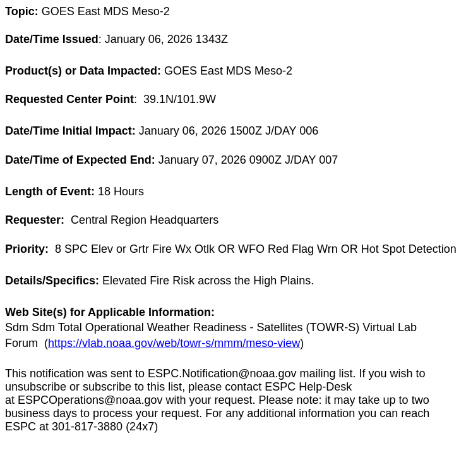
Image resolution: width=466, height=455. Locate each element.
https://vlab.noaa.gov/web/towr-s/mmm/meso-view (174, 343)
